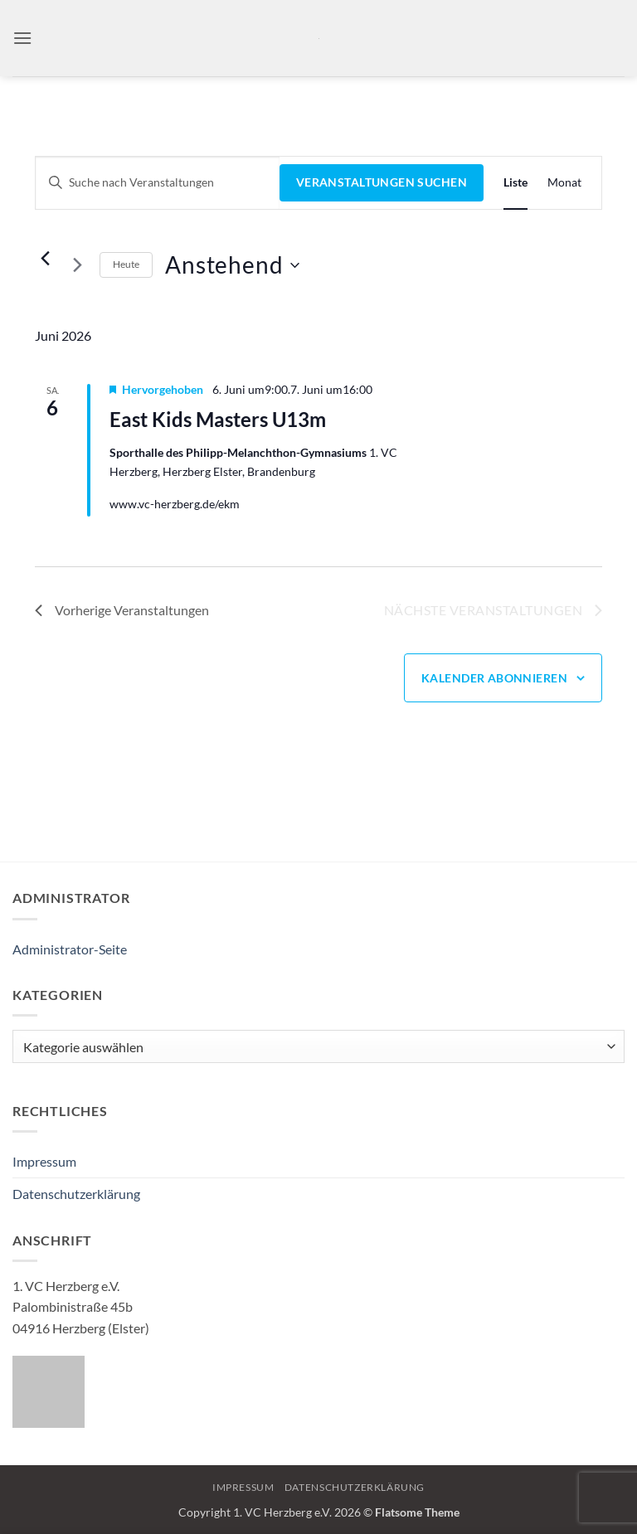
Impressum (44, 1161)
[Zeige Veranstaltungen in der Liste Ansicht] (515, 183)
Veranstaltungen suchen (381, 182)
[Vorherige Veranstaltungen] (45, 259)
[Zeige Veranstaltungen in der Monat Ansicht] (564, 183)
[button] (22, 37)
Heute (126, 264)
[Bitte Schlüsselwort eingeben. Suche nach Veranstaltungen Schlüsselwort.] (158, 183)
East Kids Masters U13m (217, 419)
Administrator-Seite (69, 949)
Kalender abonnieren (494, 678)
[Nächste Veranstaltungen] (77, 265)
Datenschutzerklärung (76, 1193)
